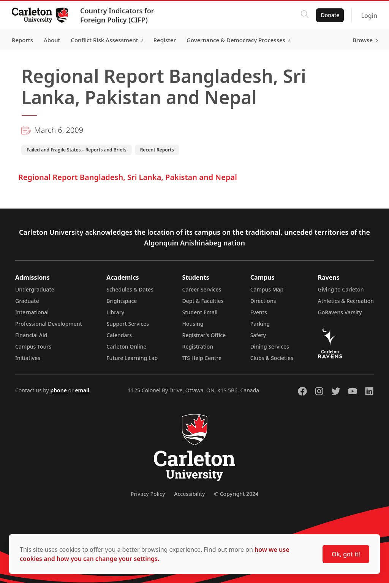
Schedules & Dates (129, 289)
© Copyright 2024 (236, 493)
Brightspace (121, 300)
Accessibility (189, 493)
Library (115, 312)
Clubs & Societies (271, 358)
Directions (263, 300)
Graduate (27, 300)
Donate (329, 15)
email (82, 390)
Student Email (200, 312)
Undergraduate (34, 289)
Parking (260, 323)
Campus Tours (33, 346)
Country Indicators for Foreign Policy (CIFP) (118, 15)
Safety (258, 335)
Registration (197, 346)
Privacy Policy (148, 493)
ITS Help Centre (202, 358)
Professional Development (48, 323)
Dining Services (269, 346)
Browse (362, 40)
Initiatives (27, 358)
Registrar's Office (204, 335)
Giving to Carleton (341, 289)
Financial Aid (31, 335)
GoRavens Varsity (340, 312)
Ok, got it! (346, 554)
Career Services (201, 289)
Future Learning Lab (132, 358)
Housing (193, 323)
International (32, 312)
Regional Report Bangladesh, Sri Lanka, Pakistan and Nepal (127, 177)
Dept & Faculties (203, 300)
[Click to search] (304, 15)
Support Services (127, 323)
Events (258, 312)
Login (369, 15)
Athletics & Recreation (346, 300)
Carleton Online (126, 346)
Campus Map (267, 289)
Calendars (119, 335)
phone (59, 390)
